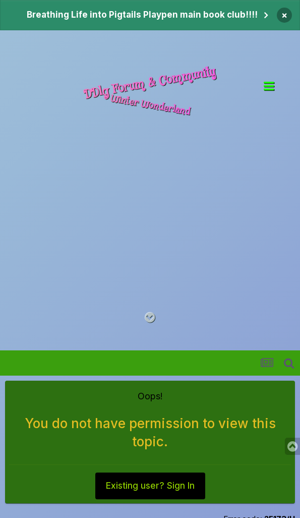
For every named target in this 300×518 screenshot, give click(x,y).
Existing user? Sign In (150, 486)
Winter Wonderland (150, 105)
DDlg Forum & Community (150, 83)
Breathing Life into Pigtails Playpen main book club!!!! (142, 15)
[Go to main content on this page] (150, 318)
